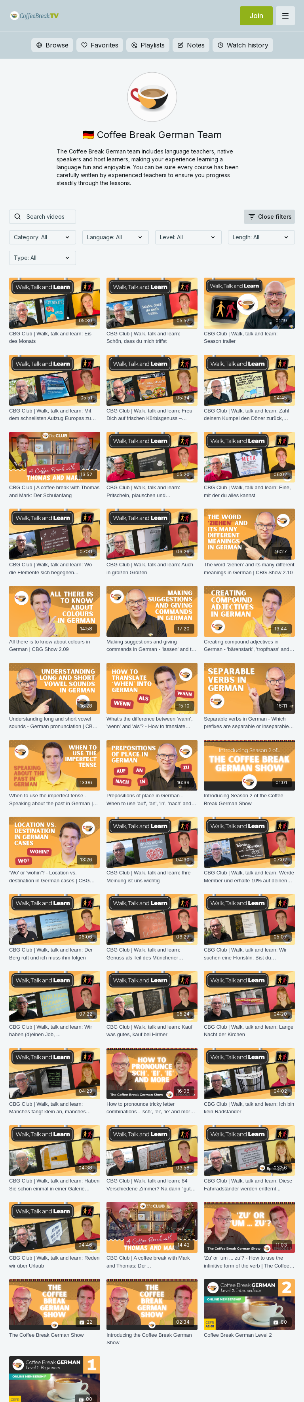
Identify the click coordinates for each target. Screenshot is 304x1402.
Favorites (99, 45)
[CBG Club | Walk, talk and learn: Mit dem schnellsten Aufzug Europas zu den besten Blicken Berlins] (54, 414)
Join (256, 15)
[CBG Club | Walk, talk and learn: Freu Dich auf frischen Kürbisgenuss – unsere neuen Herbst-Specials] (152, 414)
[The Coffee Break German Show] (54, 1335)
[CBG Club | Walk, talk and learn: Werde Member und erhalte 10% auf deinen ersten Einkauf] (249, 876)
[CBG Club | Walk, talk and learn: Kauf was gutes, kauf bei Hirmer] (152, 1031)
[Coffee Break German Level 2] (249, 1335)
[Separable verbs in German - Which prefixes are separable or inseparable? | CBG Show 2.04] (249, 722)
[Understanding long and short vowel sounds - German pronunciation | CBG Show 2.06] (54, 722)
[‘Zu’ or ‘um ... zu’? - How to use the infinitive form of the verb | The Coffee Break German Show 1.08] (249, 1262)
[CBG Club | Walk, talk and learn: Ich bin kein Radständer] (249, 1108)
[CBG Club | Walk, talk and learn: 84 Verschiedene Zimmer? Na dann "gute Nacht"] (152, 1184)
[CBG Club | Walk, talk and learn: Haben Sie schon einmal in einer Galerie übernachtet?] (54, 1184)
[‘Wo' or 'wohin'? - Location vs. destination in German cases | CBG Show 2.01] (54, 876)
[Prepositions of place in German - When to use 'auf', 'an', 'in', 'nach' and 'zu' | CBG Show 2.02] (152, 799)
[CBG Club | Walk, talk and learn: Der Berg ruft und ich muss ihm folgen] (54, 953)
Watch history (242, 45)
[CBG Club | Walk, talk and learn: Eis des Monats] (54, 337)
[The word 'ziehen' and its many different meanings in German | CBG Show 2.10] (249, 568)
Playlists (148, 45)
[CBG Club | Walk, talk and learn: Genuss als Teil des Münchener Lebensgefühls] (152, 953)
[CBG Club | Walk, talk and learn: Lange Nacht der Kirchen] (249, 1031)
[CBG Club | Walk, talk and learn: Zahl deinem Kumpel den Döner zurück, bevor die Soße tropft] (249, 414)
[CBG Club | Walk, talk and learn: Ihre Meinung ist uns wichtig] (152, 876)
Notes (191, 45)
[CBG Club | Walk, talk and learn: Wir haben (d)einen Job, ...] (54, 1031)
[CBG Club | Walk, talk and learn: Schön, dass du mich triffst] (152, 337)
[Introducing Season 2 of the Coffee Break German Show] (249, 799)
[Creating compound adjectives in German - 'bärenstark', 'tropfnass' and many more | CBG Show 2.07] (249, 645)
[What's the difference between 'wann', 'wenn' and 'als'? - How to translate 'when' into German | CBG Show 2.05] (152, 722)
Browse (52, 45)
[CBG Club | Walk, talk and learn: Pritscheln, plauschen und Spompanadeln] (152, 491)
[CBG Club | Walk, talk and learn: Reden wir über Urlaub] (54, 1262)
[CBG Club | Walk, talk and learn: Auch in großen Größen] (152, 568)
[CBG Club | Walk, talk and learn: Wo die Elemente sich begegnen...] (54, 568)
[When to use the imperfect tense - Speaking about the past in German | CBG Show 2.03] (54, 799)
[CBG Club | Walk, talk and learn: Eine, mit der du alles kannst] (249, 491)
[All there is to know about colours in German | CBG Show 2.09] (54, 645)
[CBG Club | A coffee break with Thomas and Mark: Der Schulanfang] (54, 491)
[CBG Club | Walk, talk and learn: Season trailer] (249, 337)
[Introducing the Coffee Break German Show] (152, 1339)
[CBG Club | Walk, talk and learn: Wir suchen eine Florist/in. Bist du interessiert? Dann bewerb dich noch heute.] (249, 953)
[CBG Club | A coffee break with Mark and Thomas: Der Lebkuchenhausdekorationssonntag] (152, 1262)
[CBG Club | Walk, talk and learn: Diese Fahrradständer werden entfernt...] (249, 1184)
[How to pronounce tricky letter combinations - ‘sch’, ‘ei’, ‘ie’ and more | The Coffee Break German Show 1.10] (152, 1108)
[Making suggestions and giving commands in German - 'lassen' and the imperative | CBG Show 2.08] (152, 645)
